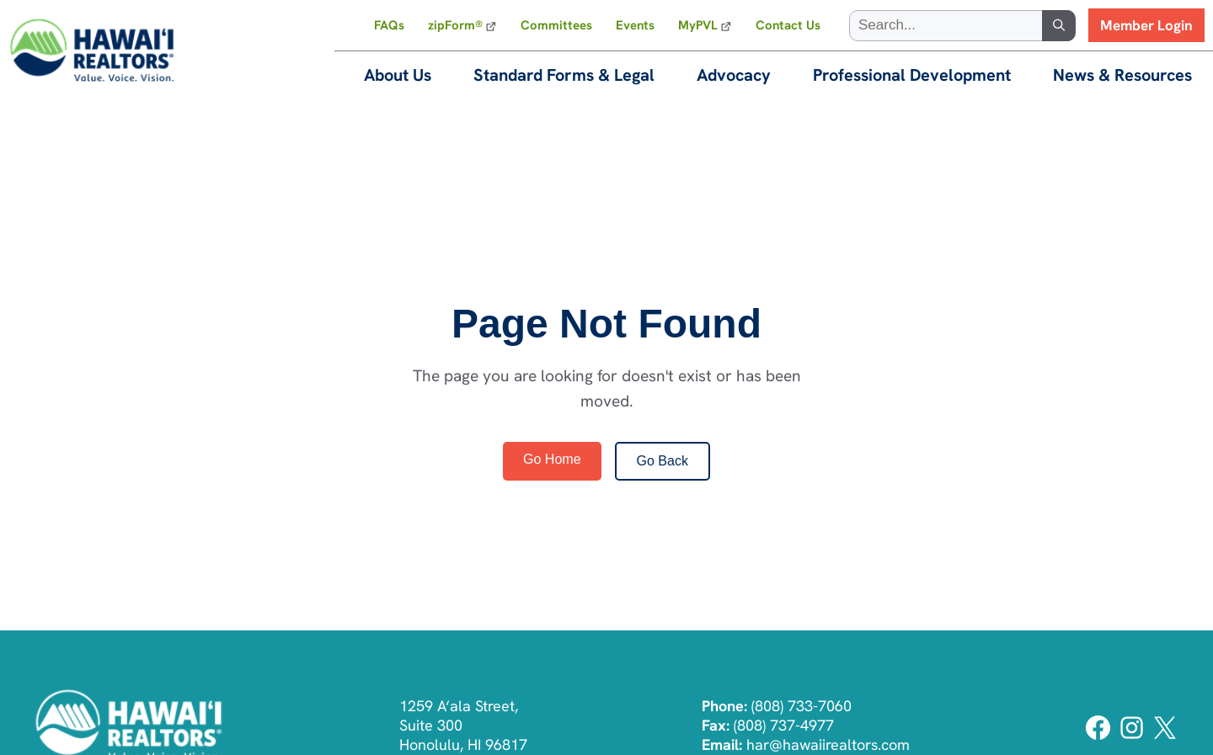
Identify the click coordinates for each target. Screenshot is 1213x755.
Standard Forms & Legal (564, 75)
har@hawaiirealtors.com (828, 744)
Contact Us (788, 25)
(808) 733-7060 (801, 705)
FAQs (389, 25)
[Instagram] (1133, 738)
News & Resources (1122, 75)
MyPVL (698, 25)
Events (635, 25)
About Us (397, 75)
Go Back (662, 461)
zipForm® (455, 25)
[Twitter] (1164, 738)
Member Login (1146, 25)
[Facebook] (1099, 738)
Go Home (551, 459)
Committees (556, 25)
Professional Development (912, 75)
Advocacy (734, 75)
